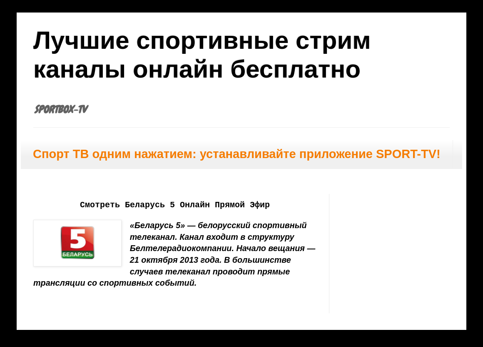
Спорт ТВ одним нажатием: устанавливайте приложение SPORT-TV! (237, 154)
